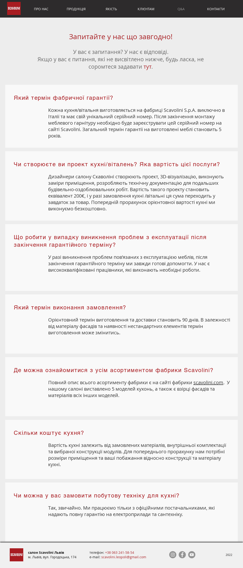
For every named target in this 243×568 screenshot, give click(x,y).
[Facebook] (182, 554)
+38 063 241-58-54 (119, 552)
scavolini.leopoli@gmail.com (123, 557)
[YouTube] (191, 554)
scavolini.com (208, 382)
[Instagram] (172, 554)
